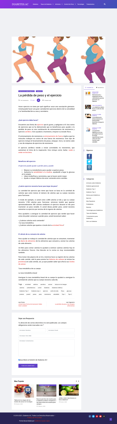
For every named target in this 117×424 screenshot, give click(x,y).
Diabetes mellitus (57, 287)
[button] (77, 382)
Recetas (88, 207)
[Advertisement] (58, 21)
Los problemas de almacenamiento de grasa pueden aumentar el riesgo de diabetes (98, 121)
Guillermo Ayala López (42, 421)
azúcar (50, 284)
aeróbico (28, 132)
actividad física (57, 225)
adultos (35, 284)
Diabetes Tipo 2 (91, 192)
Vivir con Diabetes (97, 105)
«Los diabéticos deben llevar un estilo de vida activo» (98, 108)
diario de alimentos (28, 241)
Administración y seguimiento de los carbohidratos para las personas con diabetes (98, 98)
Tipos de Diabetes (47, 4)
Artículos (58, 4)
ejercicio (40, 125)
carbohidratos (31, 287)
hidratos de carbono (56, 259)
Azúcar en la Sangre (61, 284)
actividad (28, 284)
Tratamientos (90, 4)
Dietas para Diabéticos (69, 385)
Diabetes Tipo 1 (24, 291)
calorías (22, 287)
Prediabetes (89, 204)
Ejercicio (39, 91)
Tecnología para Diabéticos (44, 385)
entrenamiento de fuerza (53, 136)
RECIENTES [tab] (100, 87)
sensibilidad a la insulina (42, 172)
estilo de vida (54, 291)
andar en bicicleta (25, 152)
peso (40, 294)
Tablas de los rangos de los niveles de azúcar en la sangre (23, 401)
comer (40, 287)
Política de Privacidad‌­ (34, 417)
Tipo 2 (70, 294)
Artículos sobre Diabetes (27, 91)
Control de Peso (70, 4)
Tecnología (80, 4)
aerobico (43, 284)
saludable (56, 294)
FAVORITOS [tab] (89, 87)
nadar (71, 150)
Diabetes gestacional (92, 186)
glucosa (69, 291)
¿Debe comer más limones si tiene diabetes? (67, 399)
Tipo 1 (63, 294)
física (62, 291)
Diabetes (35, 4)
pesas (34, 294)
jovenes (22, 294)
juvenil (28, 294)
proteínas (21, 262)
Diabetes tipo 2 (35, 291)
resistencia (47, 294)
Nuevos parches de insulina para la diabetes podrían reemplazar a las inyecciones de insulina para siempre (46, 401)
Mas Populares (22, 385)
